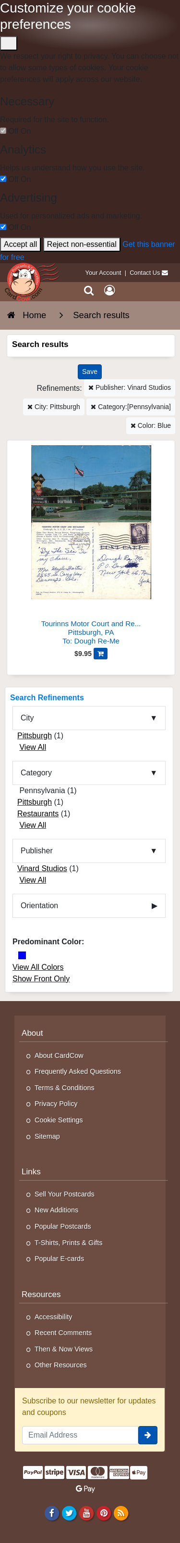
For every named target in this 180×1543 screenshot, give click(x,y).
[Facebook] (51, 1513)
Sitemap (47, 1136)
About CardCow (59, 1055)
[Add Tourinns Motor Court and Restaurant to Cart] (101, 653)
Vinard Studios (42, 868)
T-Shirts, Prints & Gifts (69, 1243)
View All (32, 747)
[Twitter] (68, 1513)
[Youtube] (86, 1513)
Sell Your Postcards (65, 1194)
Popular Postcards (63, 1226)
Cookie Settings (59, 1120)
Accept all (20, 244)
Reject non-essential (82, 244)
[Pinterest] (103, 1513)
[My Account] (109, 291)
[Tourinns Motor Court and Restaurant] (91, 546)
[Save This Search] (90, 371)
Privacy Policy (56, 1103)
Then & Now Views (64, 1349)
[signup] (147, 1435)
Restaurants (38, 814)
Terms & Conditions (65, 1088)
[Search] (89, 291)
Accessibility (53, 1317)
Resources (41, 1294)
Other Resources (61, 1365)
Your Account (103, 272)
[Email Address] (80, 1435)
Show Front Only (41, 979)
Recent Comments (63, 1333)
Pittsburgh (34, 736)
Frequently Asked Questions (78, 1071)
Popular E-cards (59, 1258)
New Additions (56, 1210)
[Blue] (22, 955)
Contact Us (145, 272)
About (32, 1033)
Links (31, 1171)
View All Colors (37, 967)
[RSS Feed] (121, 1513)
